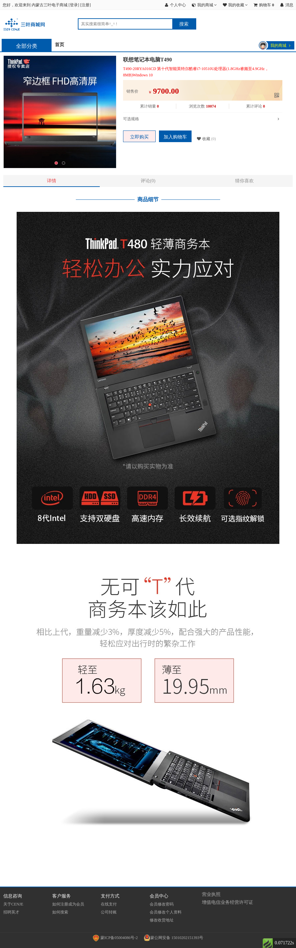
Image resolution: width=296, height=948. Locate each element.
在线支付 (109, 904)
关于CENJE (13, 904)
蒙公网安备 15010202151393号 (173, 937)
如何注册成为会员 (68, 904)
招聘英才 (11, 912)
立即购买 (139, 136)
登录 (74, 5)
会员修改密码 (162, 904)
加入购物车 (175, 136)
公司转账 (109, 912)
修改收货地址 (162, 920)
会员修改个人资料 (166, 912)
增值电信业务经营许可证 (227, 902)
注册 (85, 5)
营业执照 (211, 894)
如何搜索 (60, 912)
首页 (59, 44)
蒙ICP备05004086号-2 (116, 937)
